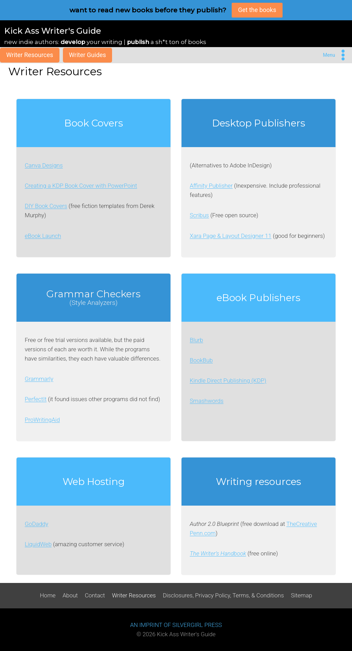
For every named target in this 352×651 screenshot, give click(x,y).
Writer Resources (29, 54)
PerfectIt (35, 399)
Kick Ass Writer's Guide (52, 31)
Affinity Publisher (211, 185)
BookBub (201, 360)
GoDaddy (36, 523)
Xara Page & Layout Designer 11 (231, 235)
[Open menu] (336, 55)
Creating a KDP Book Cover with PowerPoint (81, 185)
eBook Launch (43, 235)
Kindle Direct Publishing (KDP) (228, 380)
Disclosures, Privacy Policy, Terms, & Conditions (223, 595)
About (70, 595)
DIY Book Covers (46, 205)
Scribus (199, 215)
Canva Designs (44, 165)
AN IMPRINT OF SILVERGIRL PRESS (176, 624)
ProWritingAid (42, 419)
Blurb (196, 339)
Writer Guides (87, 54)
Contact (95, 595)
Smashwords (206, 400)
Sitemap (301, 595)
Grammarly (39, 378)
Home (47, 595)
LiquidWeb (38, 544)
